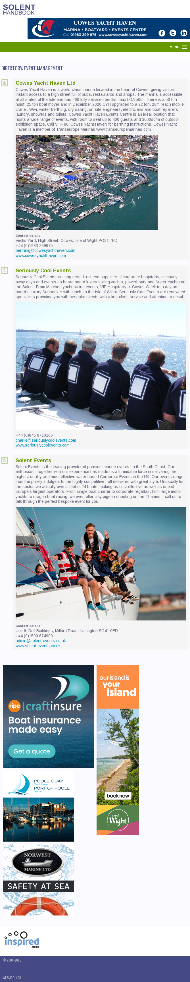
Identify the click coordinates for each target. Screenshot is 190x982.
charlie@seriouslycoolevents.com (46, 440)
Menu (174, 47)
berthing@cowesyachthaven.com (45, 250)
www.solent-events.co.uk (38, 645)
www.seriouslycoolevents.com (43, 445)
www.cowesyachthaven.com (41, 255)
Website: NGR (12, 977)
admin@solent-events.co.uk (41, 640)
